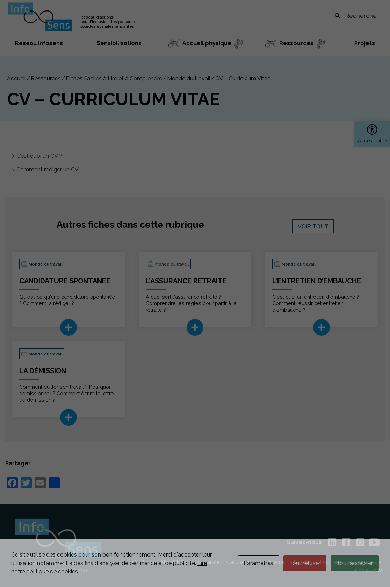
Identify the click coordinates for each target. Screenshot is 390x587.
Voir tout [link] (313, 226)
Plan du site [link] (368, 570)
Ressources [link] (46, 78)
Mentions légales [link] (290, 562)
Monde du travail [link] (188, 78)
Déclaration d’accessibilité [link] (228, 562)
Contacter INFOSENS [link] (160, 562)
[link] (372, 134)
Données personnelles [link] (348, 562)
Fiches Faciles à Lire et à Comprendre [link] (114, 78)
